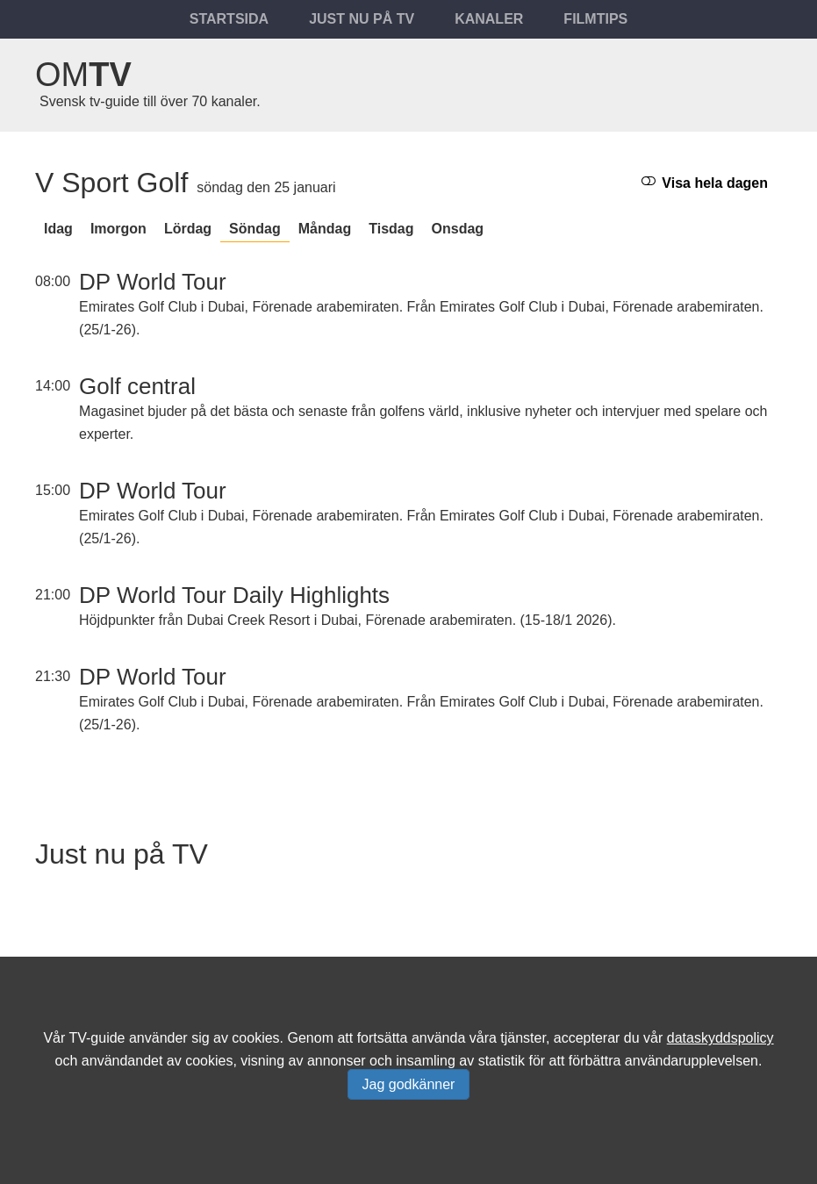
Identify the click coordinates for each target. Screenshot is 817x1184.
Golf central (137, 386)
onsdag (458, 228)
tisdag (391, 228)
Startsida (229, 18)
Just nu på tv (361, 18)
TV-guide (96, 1037)
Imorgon (118, 228)
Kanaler (489, 18)
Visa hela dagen (704, 182)
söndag (255, 228)
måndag (324, 228)
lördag (187, 228)
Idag (58, 228)
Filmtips (595, 18)
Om (83, 74)
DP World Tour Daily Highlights (234, 595)
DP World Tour (152, 282)
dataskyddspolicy (720, 1037)
